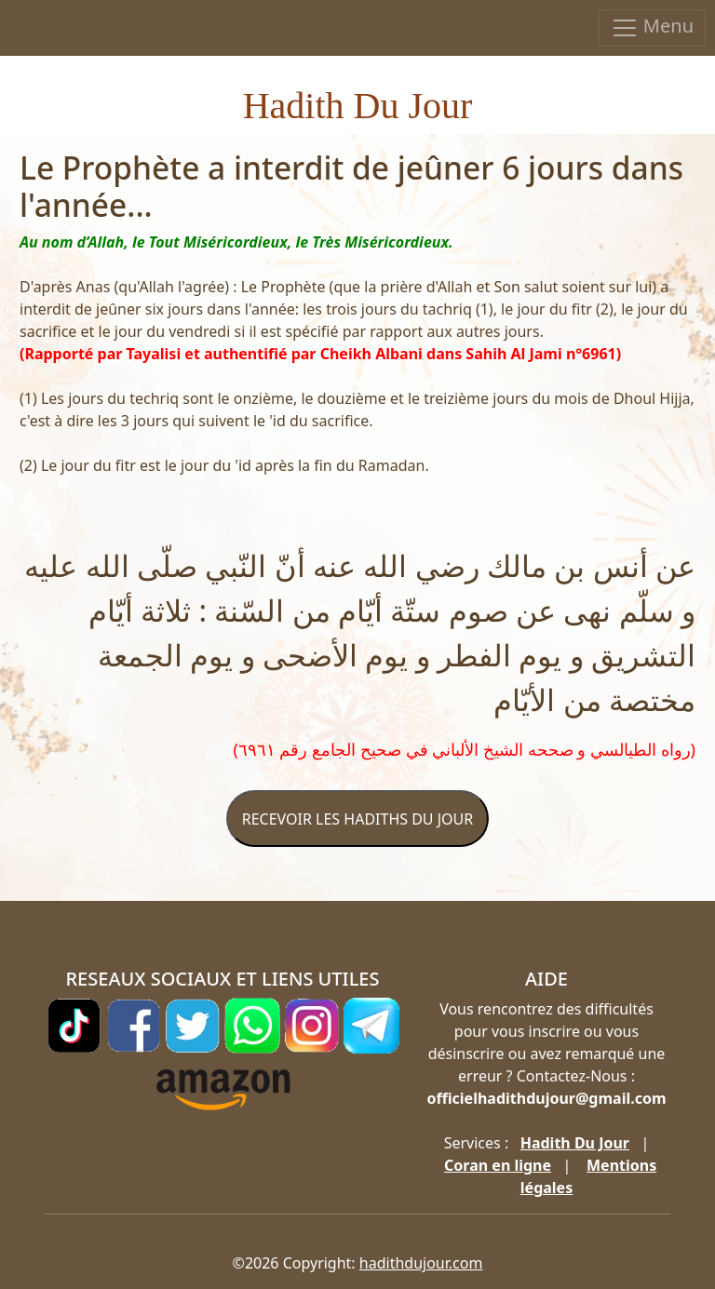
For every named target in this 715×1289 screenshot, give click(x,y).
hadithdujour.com (421, 1263)
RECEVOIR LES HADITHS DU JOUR (357, 819)
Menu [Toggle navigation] (652, 27)
